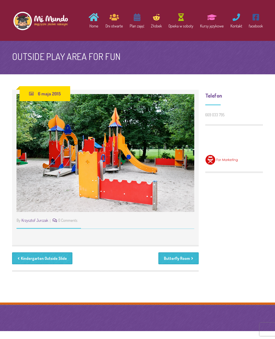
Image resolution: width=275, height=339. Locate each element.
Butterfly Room (178, 258)
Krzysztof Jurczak (34, 220)
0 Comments (67, 220)
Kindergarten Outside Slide (42, 258)
